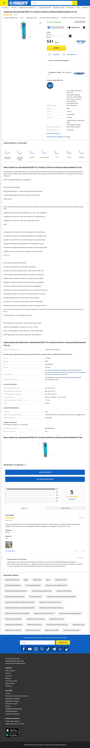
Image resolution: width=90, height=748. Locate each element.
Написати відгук (45, 472)
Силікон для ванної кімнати (14, 596)
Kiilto (68, 108)
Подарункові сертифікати (14, 709)
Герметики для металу (13, 630)
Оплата (7, 693)
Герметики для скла (57, 619)
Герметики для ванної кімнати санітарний (19, 602)
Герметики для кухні (33, 630)
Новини (8, 673)
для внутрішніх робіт (74, 377)
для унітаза (64, 372)
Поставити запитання (45, 479)
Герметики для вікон (34, 624)
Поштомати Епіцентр (12, 714)
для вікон (56, 370)
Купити (56, 48)
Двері (26, 580)
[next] (85, 143)
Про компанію (10, 670)
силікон (47, 367)
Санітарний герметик (33, 585)
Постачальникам (11, 681)
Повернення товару (12, 701)
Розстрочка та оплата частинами (16, 696)
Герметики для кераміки (13, 624)
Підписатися (63, 642)
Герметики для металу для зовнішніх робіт (19, 608)
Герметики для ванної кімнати (57, 624)
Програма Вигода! (11, 711)
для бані (48, 372)
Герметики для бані (52, 630)
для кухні (64, 370)
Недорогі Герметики (12, 580)
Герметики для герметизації (41, 591)
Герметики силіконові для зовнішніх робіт (61, 596)
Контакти (8, 676)
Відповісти (10, 551)
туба (46, 412)
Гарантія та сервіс (11, 703)
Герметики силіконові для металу (51, 608)
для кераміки (80, 372)
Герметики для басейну (13, 619)
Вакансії (8, 678)
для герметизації (51, 374)
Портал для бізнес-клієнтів (14, 724)
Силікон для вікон (35, 596)
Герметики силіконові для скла (50, 602)
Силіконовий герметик (13, 585)
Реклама (8, 686)
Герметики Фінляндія (63, 591)
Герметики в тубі (78, 624)
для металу (49, 370)
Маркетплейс (10, 683)
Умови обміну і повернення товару (58, 137)
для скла (72, 372)
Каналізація (37, 580)
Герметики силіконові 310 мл (44, 613)
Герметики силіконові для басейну (17, 613)
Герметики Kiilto (60, 580)
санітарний (49, 364)
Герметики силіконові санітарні (70, 613)
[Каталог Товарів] (4, 3)
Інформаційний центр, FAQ (14, 661)
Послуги (8, 706)
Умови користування (12, 721)
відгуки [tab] (23, 508)
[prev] (80, 143)
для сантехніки (62, 374)
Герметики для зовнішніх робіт (56, 585)
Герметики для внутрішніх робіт (16, 591)
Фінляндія (48, 418)
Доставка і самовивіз (12, 698)
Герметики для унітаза (71, 630)
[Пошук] (74, 3)
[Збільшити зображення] (40, 23)
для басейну (56, 372)
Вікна (48, 580)
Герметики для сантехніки (36, 619)
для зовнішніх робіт (51, 379)
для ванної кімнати (74, 370)
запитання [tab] (64, 508)
